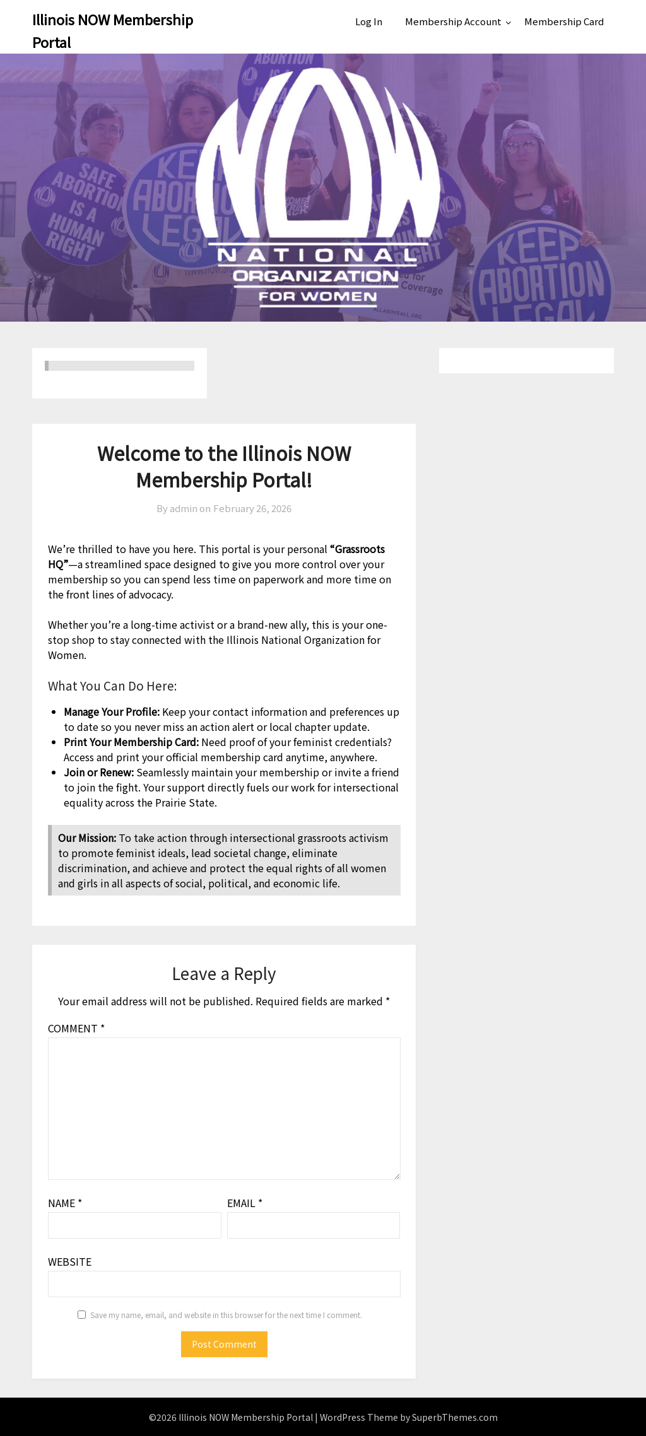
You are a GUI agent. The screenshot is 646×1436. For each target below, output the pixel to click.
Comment (76, 1028)
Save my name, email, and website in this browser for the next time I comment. (226, 1314)
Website (69, 1261)
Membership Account (453, 21)
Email (244, 1202)
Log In (368, 21)
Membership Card (564, 21)
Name (65, 1202)
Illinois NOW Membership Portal (112, 30)
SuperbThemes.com (455, 1417)
